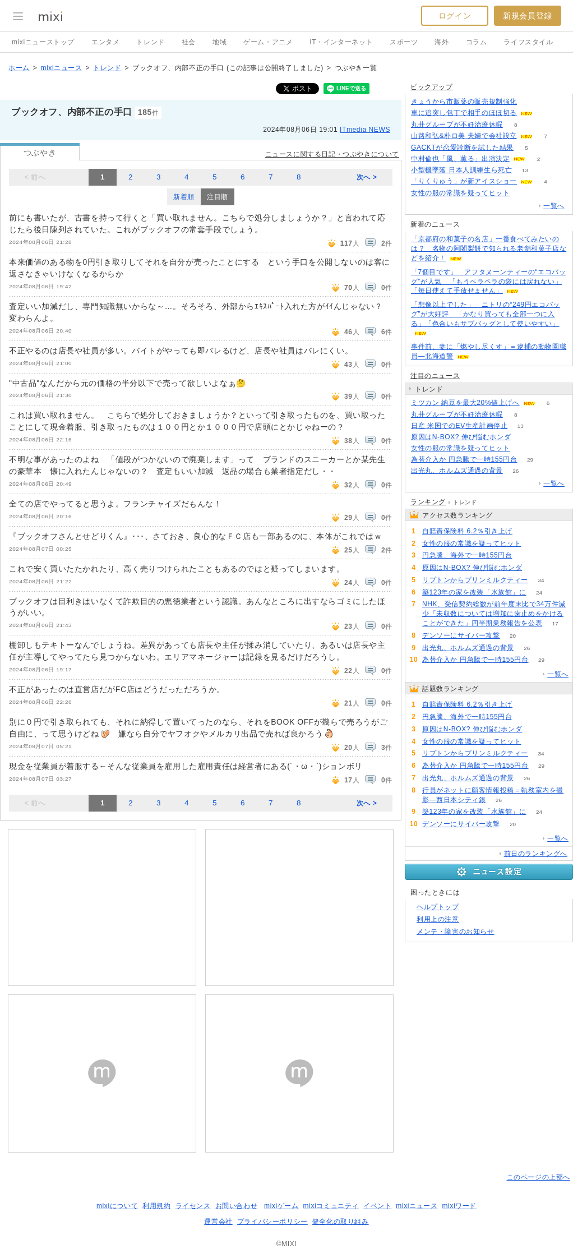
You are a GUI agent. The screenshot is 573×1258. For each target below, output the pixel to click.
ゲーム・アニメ (268, 42)
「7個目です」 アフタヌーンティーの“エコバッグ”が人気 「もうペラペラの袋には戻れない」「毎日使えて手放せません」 (488, 281)
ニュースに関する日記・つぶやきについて (332, 154)
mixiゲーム (281, 1206)
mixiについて (117, 1206)
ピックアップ (431, 87)
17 (555, 623)
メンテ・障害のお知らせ (456, 932)
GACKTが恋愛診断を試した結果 (462, 147)
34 (541, 580)
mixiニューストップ (43, 42)
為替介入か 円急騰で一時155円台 (464, 459)
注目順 (217, 197)
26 (515, 471)
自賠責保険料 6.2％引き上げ (467, 531)
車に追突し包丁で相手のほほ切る (464, 113)
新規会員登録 (527, 15)
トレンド (150, 42)
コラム (476, 42)
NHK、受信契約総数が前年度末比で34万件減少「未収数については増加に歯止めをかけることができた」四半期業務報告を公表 (494, 613)
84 (545, 113)
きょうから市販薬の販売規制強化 (464, 101)
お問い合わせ (236, 1206)
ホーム (19, 68)
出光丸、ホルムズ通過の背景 (457, 470)
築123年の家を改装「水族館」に (474, 592)
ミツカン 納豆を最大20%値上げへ (465, 403)
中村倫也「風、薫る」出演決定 (460, 159)
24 (539, 592)
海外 (442, 42)
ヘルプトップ (438, 907)
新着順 (184, 197)
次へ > (367, 177)
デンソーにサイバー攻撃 (461, 635)
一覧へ (554, 206)
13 (525, 170)
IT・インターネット (341, 42)
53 (523, 193)
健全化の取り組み (340, 1221)
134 (530, 102)
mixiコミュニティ (331, 1206)
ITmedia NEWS (365, 129)
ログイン (454, 15)
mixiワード (459, 1206)
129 (525, 531)
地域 (219, 42)
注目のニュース (435, 376)
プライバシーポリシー (272, 1221)
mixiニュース (61, 68)
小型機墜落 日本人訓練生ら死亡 (461, 170)
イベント (377, 1206)
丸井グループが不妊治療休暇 (457, 124)
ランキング (428, 502)
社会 (189, 42)
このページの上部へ (538, 1177)
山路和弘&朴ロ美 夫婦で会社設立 (464, 136)
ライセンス (193, 1206)
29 (530, 460)
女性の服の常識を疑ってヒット (460, 193)
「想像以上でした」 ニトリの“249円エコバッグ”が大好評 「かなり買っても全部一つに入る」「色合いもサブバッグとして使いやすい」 (485, 314)
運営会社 (218, 1221)
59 (524, 437)
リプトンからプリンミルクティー (475, 580)
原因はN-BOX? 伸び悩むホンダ (461, 437)
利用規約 (156, 1206)
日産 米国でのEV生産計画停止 (459, 426)
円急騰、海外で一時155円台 (467, 555)
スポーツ (404, 42)
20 (513, 636)
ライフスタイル (528, 42)
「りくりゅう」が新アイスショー (464, 181)
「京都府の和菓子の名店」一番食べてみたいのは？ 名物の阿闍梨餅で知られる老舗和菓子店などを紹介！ (488, 248)
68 (525, 555)
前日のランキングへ (535, 854)
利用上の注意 (438, 919)
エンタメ (105, 42)
